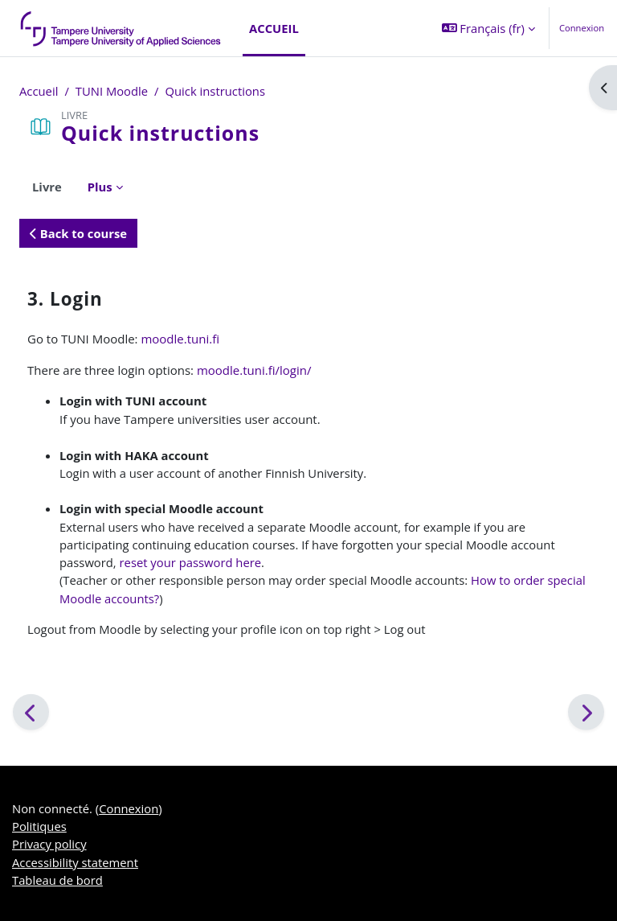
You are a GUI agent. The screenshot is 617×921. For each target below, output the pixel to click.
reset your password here (191, 562)
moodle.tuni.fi (180, 339)
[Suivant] (586, 712)
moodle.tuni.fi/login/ (254, 370)
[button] (488, 28)
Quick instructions (215, 91)
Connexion (581, 28)
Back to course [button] (78, 233)
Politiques (39, 826)
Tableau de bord (57, 880)
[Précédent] (31, 712)
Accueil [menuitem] (274, 28)
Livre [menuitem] (47, 187)
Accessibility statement (75, 862)
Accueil (38, 91)
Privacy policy (49, 844)
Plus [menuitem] (100, 187)
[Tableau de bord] (121, 28)
